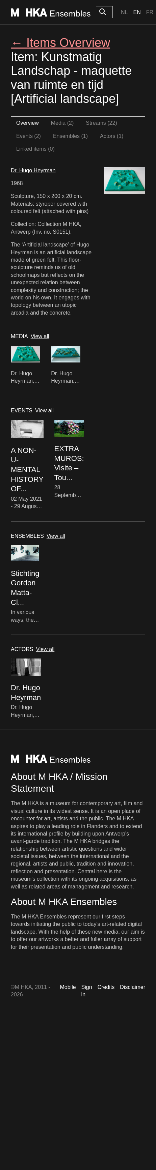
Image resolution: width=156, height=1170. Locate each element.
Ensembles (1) (70, 136)
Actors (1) (111, 136)
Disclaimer (132, 987)
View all (40, 336)
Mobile (68, 987)
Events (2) (28, 136)
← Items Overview (60, 43)
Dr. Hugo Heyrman (33, 170)
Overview (27, 123)
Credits (106, 987)
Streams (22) (101, 123)
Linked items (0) (35, 149)
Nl (124, 12)
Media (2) (62, 123)
